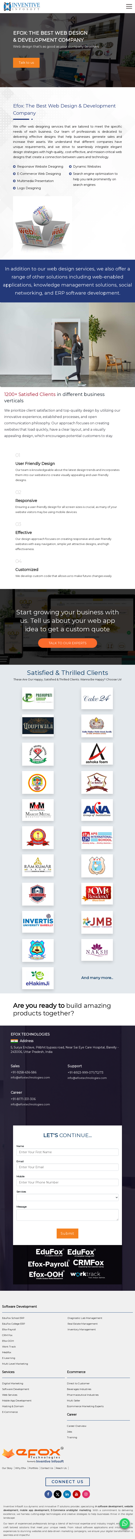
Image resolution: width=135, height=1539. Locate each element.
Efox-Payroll (9, 1329)
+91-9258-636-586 (23, 1072)
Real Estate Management (83, 1323)
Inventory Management (82, 1329)
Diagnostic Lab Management (85, 1318)
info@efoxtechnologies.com (30, 1077)
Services (21, 1191)
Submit (67, 1233)
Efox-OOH (8, 1340)
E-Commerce (10, 1412)
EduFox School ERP (13, 1318)
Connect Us (68, 1482)
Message (21, 1206)
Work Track (9, 1346)
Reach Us (61, 1468)
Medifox (6, 1352)
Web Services (9, 1394)
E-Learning (8, 1358)
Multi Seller (73, 1400)
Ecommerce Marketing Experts (85, 1406)
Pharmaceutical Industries (83, 1394)
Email (20, 1161)
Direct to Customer (78, 1383)
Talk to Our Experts (68, 643)
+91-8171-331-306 (23, 1099)
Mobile (20, 1176)
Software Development (15, 1389)
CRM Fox (7, 1335)
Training (72, 1437)
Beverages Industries (79, 1389)
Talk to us (26, 63)
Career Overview (76, 1426)
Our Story (7, 1468)
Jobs (69, 1431)
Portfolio (33, 1468)
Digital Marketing (12, 1383)
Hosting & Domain (13, 1406)
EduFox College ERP (13, 1323)
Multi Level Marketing (15, 1363)
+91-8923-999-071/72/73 (85, 1072)
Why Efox (20, 1468)
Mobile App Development (17, 1400)
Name (20, 1146)
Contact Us (47, 1468)
